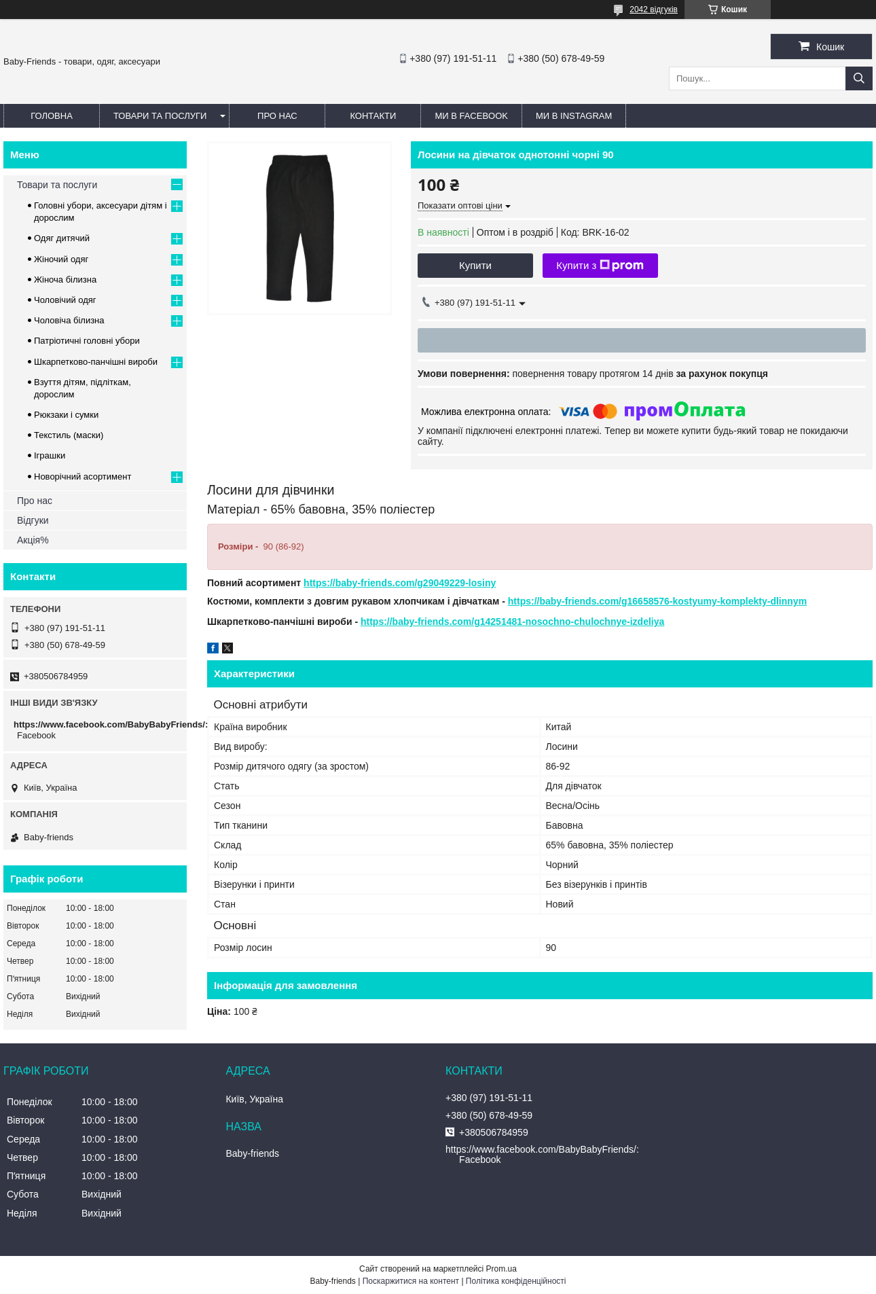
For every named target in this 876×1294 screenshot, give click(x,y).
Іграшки (49, 455)
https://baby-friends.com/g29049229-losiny (400, 582)
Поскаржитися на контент (411, 1281)
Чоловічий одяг (65, 300)
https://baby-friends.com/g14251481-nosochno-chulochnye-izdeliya (512, 621)
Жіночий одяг (61, 259)
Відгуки (33, 520)
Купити (475, 265)
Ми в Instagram (574, 116)
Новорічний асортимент (82, 476)
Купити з (600, 265)
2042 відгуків (653, 9)
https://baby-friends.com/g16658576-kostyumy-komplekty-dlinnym (657, 601)
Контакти (373, 116)
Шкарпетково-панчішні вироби (96, 362)
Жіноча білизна (65, 279)
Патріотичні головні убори (87, 341)
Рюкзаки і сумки (66, 415)
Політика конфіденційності (516, 1281)
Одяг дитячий (62, 238)
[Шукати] (859, 78)
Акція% (33, 540)
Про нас (277, 116)
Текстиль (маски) (68, 435)
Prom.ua (501, 1269)
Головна (52, 116)
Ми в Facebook (471, 116)
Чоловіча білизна (69, 320)
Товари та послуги (159, 116)
